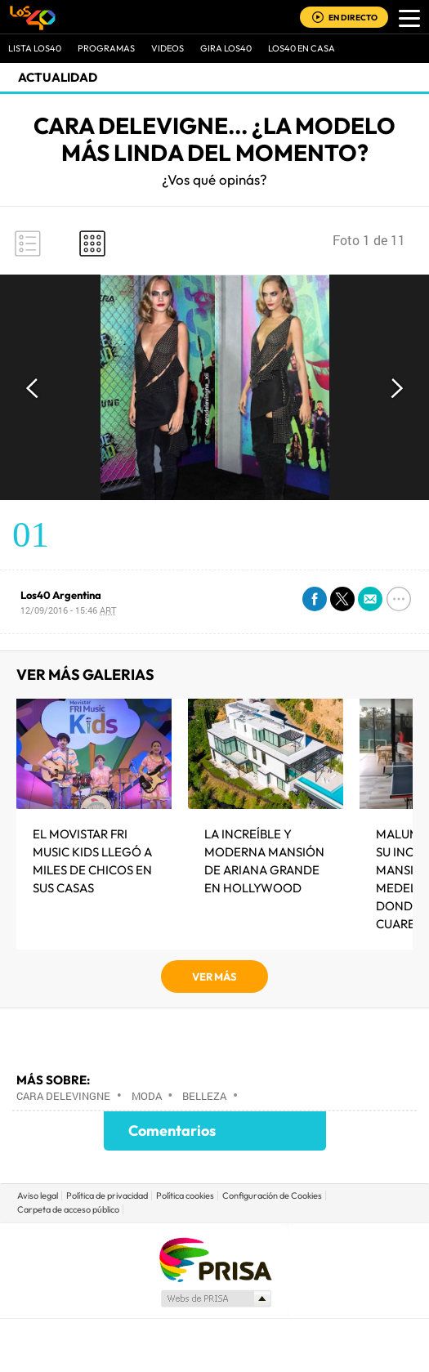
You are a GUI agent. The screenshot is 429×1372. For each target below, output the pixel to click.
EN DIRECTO (353, 17)
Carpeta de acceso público (68, 1209)
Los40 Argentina (60, 594)
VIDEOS (167, 48)
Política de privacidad (107, 1195)
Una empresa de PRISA (215, 1259)
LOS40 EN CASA (301, 48)
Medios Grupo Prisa (215, 1298)
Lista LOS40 (34, 48)
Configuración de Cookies (272, 1195)
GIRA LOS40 (226, 48)
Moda (147, 1095)
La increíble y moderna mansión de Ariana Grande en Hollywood (264, 861)
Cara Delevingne (63, 1095)
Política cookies (185, 1195)
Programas (106, 48)
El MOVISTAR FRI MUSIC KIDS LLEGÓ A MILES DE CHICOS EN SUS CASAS (92, 861)
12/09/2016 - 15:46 (68, 610)
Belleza (204, 1095)
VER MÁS (214, 976)
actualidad (57, 77)
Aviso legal (37, 1195)
